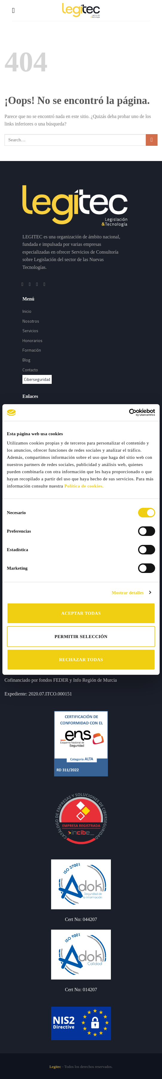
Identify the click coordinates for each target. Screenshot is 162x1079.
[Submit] (152, 140)
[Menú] (15, 10)
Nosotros (30, 321)
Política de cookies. (83, 486)
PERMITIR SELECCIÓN (81, 636)
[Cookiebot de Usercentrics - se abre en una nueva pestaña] (129, 412)
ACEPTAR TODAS (81, 613)
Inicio (26, 311)
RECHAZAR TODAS (81, 659)
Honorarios (32, 341)
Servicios (30, 331)
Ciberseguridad (37, 379)
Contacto (30, 370)
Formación (31, 350)
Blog (26, 360)
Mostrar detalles (128, 592)
